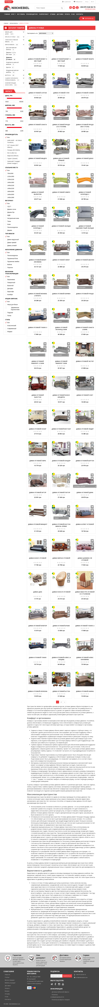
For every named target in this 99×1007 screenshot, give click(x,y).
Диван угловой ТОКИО (37, 657)
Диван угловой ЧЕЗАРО (85, 59)
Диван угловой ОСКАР (37, 429)
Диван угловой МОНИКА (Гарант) (37, 295)
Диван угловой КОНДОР (61, 461)
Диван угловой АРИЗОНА (37, 691)
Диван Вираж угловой (61, 558)
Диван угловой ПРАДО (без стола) (85, 126)
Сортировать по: (32, 33)
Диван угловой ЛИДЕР (85, 429)
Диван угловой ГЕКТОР (61, 492)
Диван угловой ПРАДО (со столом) (61, 126)
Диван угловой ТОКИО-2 (84, 626)
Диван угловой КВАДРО (37, 158)
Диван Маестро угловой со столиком (84, 593)
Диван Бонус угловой (37, 558)
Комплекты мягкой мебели (12, 63)
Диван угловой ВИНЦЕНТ (37, 524)
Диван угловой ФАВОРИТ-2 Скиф (37, 362)
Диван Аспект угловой (85, 524)
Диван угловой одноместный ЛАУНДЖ (85, 227)
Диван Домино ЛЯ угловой (85, 559)
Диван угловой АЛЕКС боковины (84, 658)
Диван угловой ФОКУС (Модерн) (61, 396)
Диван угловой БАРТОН (85, 461)
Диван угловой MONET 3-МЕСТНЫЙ (37, 60)
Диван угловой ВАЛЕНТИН (38, 193)
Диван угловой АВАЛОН (85, 260)
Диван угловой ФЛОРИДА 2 (85, 193)
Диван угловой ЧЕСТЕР (85, 361)
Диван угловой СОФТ (84, 395)
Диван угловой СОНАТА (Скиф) (85, 328)
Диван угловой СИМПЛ (61, 192)
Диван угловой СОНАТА (37, 124)
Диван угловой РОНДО (85, 294)
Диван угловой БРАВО (61, 626)
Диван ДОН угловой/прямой (61, 159)
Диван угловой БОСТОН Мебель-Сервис (61, 525)
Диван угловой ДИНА (84, 492)
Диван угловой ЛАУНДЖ (61, 226)
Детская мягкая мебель (11, 49)
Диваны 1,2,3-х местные (11, 54)
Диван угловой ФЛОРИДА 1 (38, 227)
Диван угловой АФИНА (85, 691)
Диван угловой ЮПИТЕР (37, 626)
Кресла (10, 67)
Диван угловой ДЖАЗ (84, 158)
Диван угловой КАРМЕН (61, 294)
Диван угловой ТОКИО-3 (37, 327)
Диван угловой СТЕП (61, 93)
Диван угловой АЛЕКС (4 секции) (61, 658)
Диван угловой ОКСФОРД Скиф (61, 328)
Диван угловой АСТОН (61, 691)
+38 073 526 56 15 (87, 7)
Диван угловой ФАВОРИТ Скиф (61, 362)
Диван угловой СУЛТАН (38, 93)
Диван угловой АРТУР (37, 492)
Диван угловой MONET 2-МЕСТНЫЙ (61, 60)
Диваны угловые (11, 58)
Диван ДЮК (37, 592)
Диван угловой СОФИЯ (85, 93)
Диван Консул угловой (61, 592)
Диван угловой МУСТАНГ (61, 429)
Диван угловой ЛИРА (37, 461)
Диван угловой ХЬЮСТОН (38, 396)
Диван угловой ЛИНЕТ (61, 260)
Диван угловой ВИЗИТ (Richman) (37, 261)
